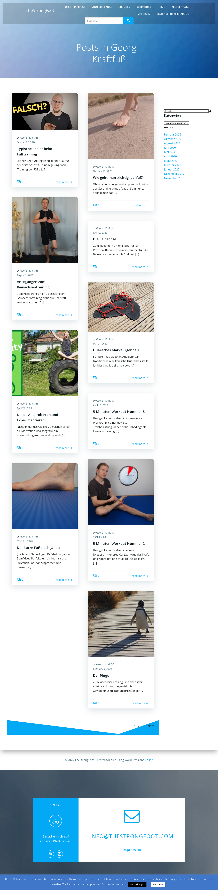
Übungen (124, 7)
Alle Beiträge (180, 7)
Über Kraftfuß (75, 7)
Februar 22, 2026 (26, 142)
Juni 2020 (170, 147)
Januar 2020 (171, 169)
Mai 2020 (170, 152)
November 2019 (174, 178)
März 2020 (170, 161)
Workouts (144, 7)
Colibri (149, 760)
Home (161, 7)
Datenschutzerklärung (173, 14)
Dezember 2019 (174, 174)
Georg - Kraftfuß (29, 137)
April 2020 (170, 156)
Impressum (144, 14)
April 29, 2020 (24, 408)
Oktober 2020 (173, 139)
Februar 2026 (172, 134)
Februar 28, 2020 (102, 668)
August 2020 (172, 143)
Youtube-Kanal (102, 7)
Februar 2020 (172, 165)
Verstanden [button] (158, 884)
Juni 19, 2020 (100, 232)
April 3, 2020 (100, 537)
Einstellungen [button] (137, 884)
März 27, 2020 (25, 541)
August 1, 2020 (25, 275)
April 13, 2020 (100, 405)
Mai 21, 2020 (100, 343)
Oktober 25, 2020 (102, 171)
